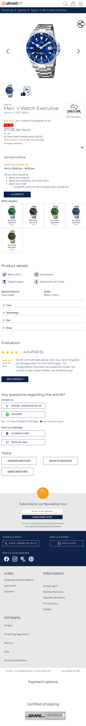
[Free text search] (65, 4)
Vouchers (9, 591)
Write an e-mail (16, 442)
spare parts (10, 585)
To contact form (17, 433)
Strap (9, 328)
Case (9, 305)
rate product (15, 379)
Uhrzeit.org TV (50, 586)
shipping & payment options (19, 580)
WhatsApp (13, 414)
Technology (12, 312)
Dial (8, 320)
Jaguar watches (18, 461)
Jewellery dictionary (54, 597)
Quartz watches (60, 461)
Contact (18, 194)
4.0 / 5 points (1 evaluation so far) (27, 120)
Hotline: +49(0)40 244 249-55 (23, 406)
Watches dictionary (53, 592)
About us (8, 643)
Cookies (47, 609)
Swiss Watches (17, 471)
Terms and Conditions (15, 660)
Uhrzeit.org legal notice (16, 634)
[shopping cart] (73, 4)
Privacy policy (50, 603)
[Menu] (80, 4)
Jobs (6, 651)
